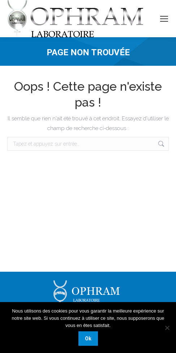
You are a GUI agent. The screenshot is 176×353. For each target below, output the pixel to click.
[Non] (167, 327)
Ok (88, 338)
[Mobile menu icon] (164, 18)
